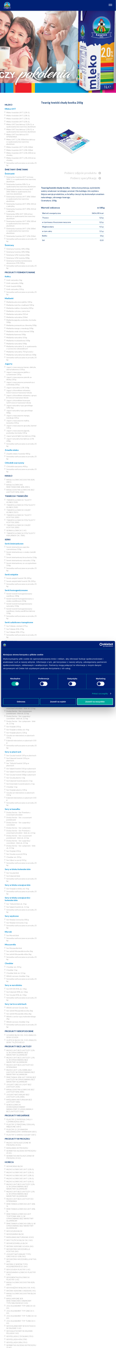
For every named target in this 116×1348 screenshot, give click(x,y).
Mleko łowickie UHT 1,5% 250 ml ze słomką (21, 159)
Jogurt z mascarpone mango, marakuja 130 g (18, 416)
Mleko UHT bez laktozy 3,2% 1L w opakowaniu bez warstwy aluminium (21, 125)
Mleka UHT (10, 108)
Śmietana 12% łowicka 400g (17, 258)
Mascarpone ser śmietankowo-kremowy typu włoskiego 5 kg (18, 1300)
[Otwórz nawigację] (110, 5)
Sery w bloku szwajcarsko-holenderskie (18, 898)
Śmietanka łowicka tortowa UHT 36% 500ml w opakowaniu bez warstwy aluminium (19, 191)
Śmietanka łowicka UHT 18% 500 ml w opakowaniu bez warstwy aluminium (21, 223)
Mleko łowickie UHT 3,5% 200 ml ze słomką (21, 154)
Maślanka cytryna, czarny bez (18, 311)
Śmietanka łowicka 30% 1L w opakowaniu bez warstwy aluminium (21, 185)
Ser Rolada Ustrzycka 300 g (17, 920)
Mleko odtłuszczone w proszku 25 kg (18, 1144)
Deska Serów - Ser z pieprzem (18, 828)
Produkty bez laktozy (18, 1046)
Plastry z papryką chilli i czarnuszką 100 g (19, 1120)
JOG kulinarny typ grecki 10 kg (20, 1307)
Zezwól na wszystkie (95, 701)
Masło (8, 475)
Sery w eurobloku (13, 985)
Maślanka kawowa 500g (16, 334)
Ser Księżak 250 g (13, 726)
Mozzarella (10, 944)
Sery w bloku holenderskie (18, 869)
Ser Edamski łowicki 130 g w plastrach (17, 759)
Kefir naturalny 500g (14, 283)
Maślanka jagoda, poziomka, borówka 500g (21, 321)
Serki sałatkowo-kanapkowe (19, 622)
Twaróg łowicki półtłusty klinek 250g (20, 506)
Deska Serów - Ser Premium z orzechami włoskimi (18, 813)
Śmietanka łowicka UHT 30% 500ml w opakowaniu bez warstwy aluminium (21, 198)
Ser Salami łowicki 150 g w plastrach (21, 768)
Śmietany (9, 245)
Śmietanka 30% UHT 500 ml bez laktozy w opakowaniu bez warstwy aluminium (20, 216)
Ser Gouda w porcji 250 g (16, 854)
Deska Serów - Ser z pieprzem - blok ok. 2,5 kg (20, 722)
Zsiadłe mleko (12, 450)
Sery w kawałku (12, 809)
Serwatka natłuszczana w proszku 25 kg (21, 164)
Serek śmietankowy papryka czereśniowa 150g (17, 548)
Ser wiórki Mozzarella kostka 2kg (19, 951)
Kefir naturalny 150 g (15, 289)
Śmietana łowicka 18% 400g (17, 252)
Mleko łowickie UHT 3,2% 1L (18, 112)
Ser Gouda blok (12, 873)
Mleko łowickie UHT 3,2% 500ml (19, 147)
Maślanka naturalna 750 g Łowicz (19, 352)
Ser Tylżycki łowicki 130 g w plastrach (17, 764)
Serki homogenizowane (16, 590)
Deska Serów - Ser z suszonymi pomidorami (19, 818)
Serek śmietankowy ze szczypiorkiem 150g (21, 564)
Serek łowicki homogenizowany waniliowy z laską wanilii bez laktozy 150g (20, 611)
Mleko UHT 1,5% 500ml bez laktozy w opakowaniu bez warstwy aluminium (20, 141)
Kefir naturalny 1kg (14, 280)
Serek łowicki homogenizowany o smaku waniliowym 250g (20, 600)
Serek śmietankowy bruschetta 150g (21, 557)
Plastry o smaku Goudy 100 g (21, 1135)
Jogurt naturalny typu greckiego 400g (19, 411)
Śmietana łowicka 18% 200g (17, 249)
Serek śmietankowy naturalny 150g (20, 560)
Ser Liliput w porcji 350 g (16, 860)
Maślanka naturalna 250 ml (17, 314)
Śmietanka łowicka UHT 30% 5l (20, 1210)
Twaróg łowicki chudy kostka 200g (18, 526)
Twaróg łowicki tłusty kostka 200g (18, 516)
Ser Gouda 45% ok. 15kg (16, 995)
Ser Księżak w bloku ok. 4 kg (17, 729)
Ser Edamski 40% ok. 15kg (17, 992)
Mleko (8, 104)
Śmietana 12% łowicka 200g (17, 255)
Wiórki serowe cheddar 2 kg (17, 976)
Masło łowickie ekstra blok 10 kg (21, 1294)
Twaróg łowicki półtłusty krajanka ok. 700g (20, 534)
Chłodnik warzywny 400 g (17, 466)
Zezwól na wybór (58, 701)
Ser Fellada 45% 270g (15, 629)
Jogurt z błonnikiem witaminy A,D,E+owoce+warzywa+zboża (19, 391)
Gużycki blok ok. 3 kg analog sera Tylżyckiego (21, 1041)
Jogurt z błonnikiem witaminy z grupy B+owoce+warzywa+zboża (21, 396)
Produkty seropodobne (19, 1031)
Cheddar (9, 963)
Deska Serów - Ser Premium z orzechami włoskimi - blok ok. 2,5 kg (20, 707)
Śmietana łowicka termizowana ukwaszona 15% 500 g (19, 262)
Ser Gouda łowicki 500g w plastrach (21, 775)
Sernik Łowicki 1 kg (16, 530)
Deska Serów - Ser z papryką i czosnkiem (18, 823)
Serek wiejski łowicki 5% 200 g (18, 578)
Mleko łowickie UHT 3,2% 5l (20, 1169)
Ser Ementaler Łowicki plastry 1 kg (20, 784)
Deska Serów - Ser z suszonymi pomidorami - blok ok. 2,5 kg (19, 712)
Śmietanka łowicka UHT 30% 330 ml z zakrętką (21, 205)
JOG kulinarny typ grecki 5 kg (20, 1312)
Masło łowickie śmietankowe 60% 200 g (18, 486)
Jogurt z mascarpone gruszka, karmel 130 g (21, 426)
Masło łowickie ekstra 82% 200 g (20, 481)
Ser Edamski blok (13, 876)
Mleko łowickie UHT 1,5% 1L (18, 118)
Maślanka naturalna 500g (16, 343)
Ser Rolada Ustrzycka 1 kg (17, 923)
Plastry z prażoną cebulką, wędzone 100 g (20, 1125)
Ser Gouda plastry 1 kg (15, 778)
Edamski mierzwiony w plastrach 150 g (21, 741)
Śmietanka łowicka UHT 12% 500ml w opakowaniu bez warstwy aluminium (21, 230)
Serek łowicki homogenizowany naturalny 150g (19, 605)
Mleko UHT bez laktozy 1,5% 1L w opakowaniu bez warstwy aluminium (21, 130)
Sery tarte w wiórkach (15, 1004)
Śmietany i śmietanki (16, 169)
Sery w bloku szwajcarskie (17, 885)
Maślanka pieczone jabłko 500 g (19, 302)
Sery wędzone (12, 916)
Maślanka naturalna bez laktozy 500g (21, 355)
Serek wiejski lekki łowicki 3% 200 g (20, 581)
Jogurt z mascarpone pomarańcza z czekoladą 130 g (20, 383)
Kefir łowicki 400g (13, 286)
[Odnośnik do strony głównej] (7, 5)
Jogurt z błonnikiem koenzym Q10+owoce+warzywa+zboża (18, 401)
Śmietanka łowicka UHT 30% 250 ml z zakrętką (21, 210)
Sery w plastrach (13, 751)
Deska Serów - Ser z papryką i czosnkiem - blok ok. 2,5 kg (18, 717)
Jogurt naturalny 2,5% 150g (17, 387)
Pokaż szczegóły (100, 693)
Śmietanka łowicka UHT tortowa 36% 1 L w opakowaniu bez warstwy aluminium (21, 179)
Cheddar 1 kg (11, 787)
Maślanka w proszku (17, 1148)
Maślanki (9, 298)
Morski (8, 931)
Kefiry (8, 276)
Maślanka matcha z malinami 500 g (20, 305)
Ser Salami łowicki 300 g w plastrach (21, 771)
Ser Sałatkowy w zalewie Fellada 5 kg (19, 1332)
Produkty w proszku (17, 1138)
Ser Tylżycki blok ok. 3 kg (16, 904)
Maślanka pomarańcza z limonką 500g (21, 325)
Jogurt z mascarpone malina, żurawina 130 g (17, 421)
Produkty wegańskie (17, 1115)
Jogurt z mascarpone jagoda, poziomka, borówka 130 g (18, 431)
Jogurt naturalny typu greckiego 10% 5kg (19, 406)
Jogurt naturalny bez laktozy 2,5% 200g (20, 440)
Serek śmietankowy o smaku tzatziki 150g (21, 553)
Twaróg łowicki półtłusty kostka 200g (20, 521)
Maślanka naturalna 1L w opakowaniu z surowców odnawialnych (21, 347)
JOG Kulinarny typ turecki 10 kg (21, 1317)
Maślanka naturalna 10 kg (16, 337)
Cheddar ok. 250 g (13, 857)
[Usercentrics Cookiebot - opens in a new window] (101, 645)
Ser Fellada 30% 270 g (15, 632)
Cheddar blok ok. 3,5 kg (15, 973)
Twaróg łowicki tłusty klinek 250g (18, 501)
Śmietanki (10, 173)
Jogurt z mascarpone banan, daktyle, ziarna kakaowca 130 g (21, 368)
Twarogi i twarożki (16, 496)
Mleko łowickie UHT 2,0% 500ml (19, 150)
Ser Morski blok (12, 935)
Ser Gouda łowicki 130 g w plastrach (21, 755)
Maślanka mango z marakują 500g (19, 328)
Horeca (9, 1162)
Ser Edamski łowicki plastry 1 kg (19, 781)
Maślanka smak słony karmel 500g (20, 331)
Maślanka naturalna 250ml (17, 317)
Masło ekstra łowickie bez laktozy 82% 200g (20, 491)
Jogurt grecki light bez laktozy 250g (20, 436)
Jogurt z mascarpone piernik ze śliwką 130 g (19, 378)
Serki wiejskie (11, 574)
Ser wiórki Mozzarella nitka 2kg (18, 954)
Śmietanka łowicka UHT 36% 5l (20, 1205)
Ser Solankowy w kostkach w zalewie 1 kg (20, 1327)
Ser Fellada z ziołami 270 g (17, 626)
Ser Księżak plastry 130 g (16, 733)
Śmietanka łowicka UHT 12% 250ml (21, 236)
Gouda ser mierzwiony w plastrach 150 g (20, 736)
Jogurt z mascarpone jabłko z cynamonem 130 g (18, 373)
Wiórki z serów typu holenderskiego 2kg (21, 1017)
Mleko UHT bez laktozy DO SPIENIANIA (17, 135)
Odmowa (21, 701)
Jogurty (8, 363)
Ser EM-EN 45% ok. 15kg (16, 989)
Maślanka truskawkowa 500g (18, 340)
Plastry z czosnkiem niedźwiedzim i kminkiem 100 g (21, 1130)
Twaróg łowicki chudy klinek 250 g (18, 511)
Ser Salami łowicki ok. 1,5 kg (17, 907)
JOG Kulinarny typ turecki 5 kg (20, 1322)
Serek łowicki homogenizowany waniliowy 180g (19, 594)
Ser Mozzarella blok (14, 948)
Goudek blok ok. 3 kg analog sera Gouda (21, 1036)
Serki (7, 539)
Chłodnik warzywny (14, 462)
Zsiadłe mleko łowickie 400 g (18, 454)
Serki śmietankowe (14, 543)
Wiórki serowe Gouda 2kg (17, 1007)
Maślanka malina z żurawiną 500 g (19, 308)
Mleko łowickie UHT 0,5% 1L (18, 121)
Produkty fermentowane (20, 272)
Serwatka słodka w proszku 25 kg (21, 1152)
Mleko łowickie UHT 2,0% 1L (18, 115)
